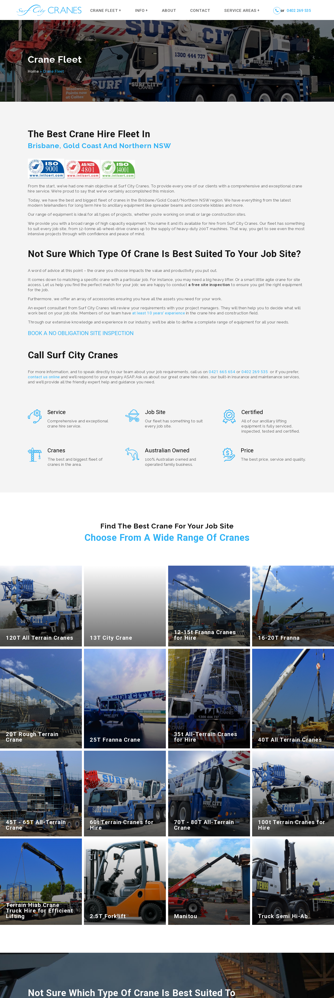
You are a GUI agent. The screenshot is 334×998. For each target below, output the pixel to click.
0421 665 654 (222, 371)
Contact (200, 10)
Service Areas (240, 10)
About (169, 10)
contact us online (44, 377)
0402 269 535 (299, 11)
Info (140, 10)
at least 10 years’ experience (158, 313)
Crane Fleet (104, 10)
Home (33, 71)
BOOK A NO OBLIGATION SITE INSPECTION (81, 333)
